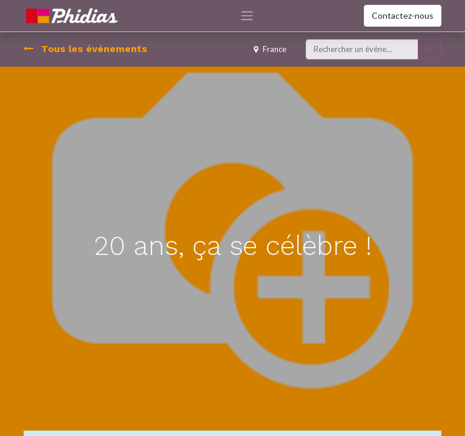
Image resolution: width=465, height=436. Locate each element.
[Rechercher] (429, 49)
